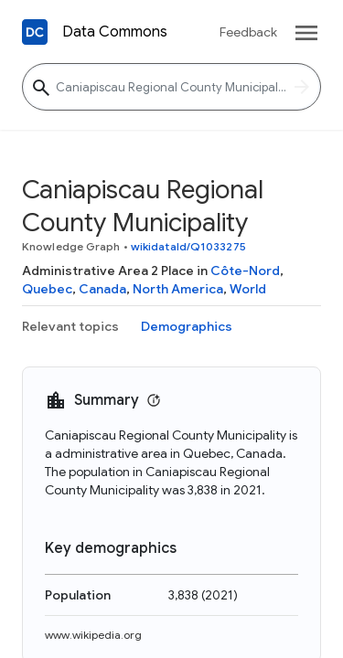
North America (178, 289)
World (248, 289)
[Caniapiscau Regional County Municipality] (171, 86)
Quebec (47, 289)
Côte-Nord (245, 270)
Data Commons (114, 32)
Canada (102, 289)
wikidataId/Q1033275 (188, 246)
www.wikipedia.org (93, 635)
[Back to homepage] (35, 32)
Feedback (248, 32)
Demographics (186, 326)
